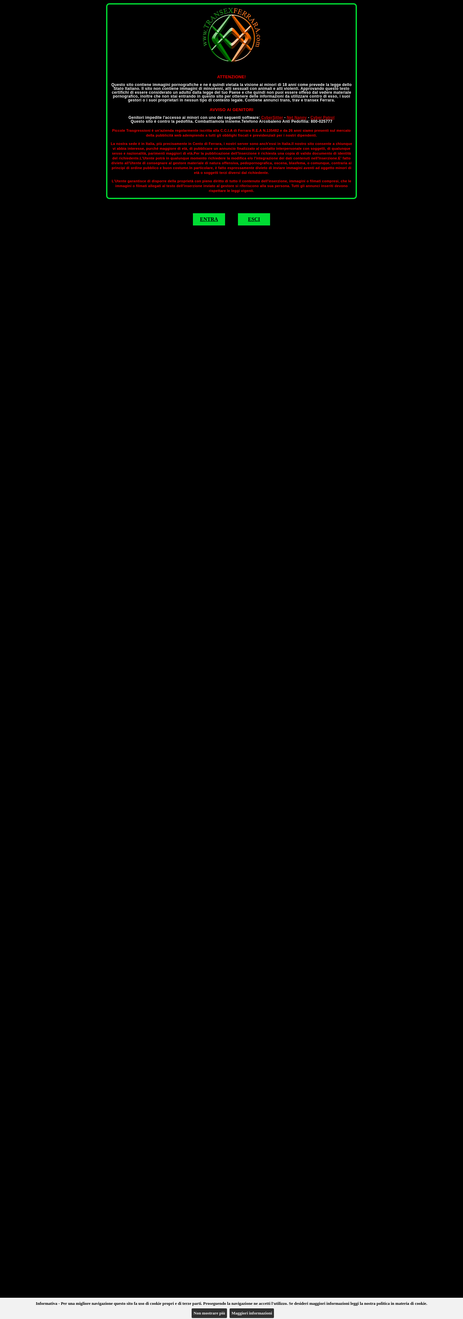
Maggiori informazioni (252, 1313)
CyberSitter (272, 117)
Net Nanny (297, 117)
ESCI (254, 219)
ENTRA (209, 219)
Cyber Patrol (323, 117)
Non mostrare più (209, 1313)
